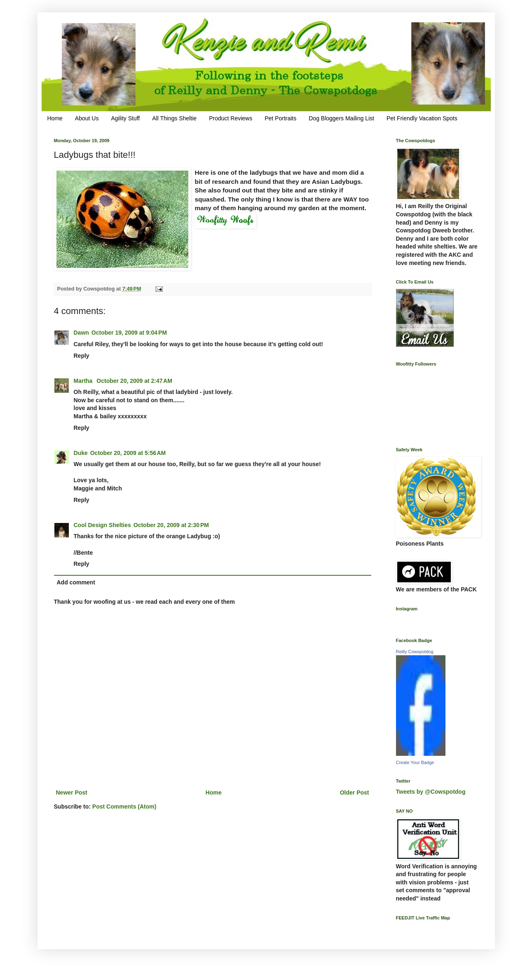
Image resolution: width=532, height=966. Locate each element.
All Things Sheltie (174, 118)
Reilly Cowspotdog (415, 651)
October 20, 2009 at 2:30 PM (171, 525)
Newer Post (71, 792)
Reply (81, 355)
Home (55, 118)
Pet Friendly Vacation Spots (422, 118)
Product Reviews (230, 118)
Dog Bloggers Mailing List (341, 118)
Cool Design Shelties (102, 525)
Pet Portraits (280, 118)
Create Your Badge (415, 762)
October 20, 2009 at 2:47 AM (134, 380)
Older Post (354, 792)
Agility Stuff (125, 118)
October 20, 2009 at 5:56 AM (128, 453)
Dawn (81, 332)
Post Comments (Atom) (124, 806)
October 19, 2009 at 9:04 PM (129, 332)
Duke (81, 453)
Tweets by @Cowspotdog (431, 791)
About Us (87, 118)
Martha (84, 380)
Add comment (76, 582)
